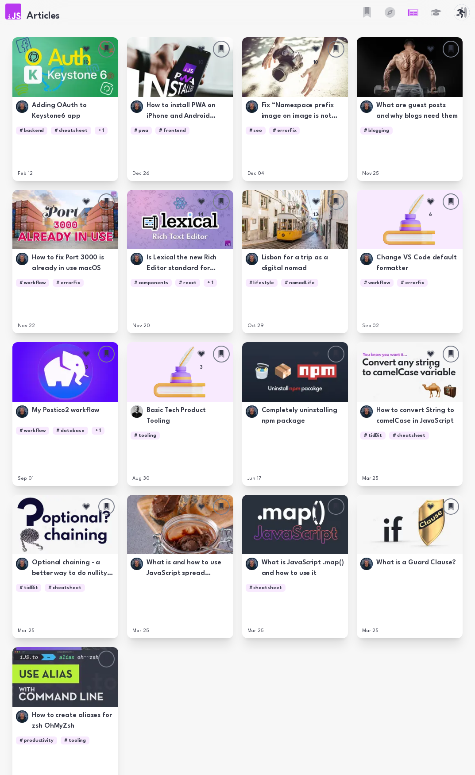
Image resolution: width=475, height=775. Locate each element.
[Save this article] (106, 49)
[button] (13, 11)
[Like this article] (86, 49)
